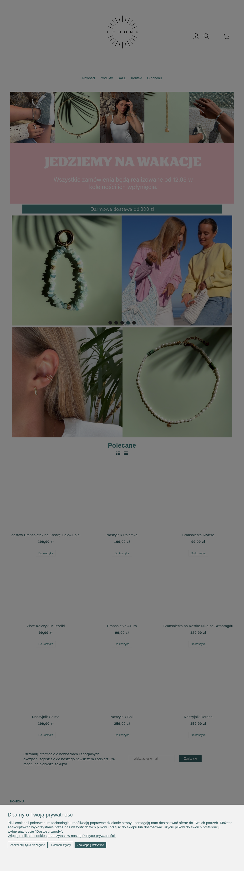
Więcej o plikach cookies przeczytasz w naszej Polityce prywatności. (62, 836)
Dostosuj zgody (61, 845)
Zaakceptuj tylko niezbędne (27, 845)
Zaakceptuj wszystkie (90, 845)
